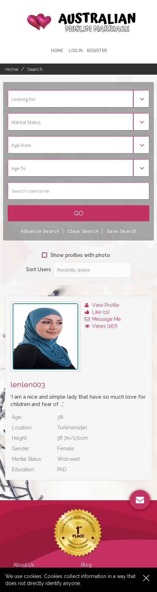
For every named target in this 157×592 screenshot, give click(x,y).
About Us (23, 565)
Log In (76, 50)
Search (35, 69)
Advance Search (40, 231)
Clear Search (83, 231)
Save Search (121, 231)
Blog (86, 565)
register (97, 50)
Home (57, 50)
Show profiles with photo (76, 255)
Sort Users (38, 269)
